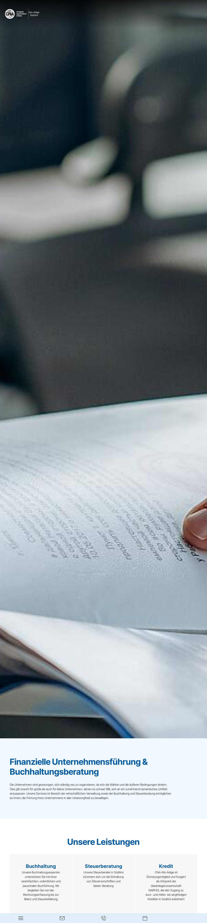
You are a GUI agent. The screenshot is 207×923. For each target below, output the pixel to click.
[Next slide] (199, 889)
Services (41, 793)
